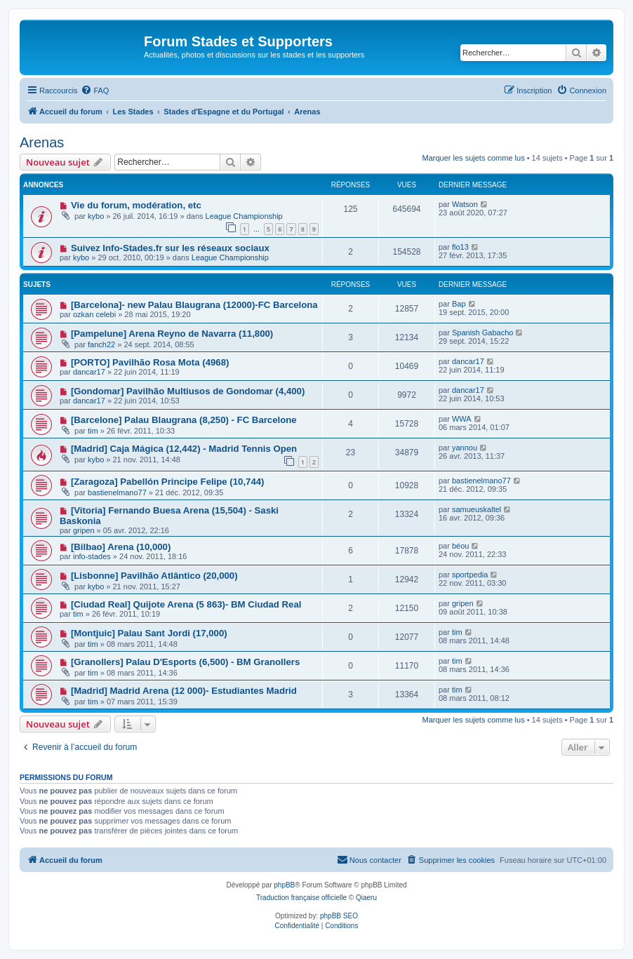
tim (93, 431)
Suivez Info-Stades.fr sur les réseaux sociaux (170, 248)
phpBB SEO (339, 916)
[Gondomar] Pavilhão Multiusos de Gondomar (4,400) (188, 391)
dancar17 (89, 372)
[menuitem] (95, 90)
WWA (462, 419)
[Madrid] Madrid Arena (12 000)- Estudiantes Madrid (184, 690)
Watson (465, 204)
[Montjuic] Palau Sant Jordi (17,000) (149, 633)
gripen (84, 530)
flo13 (460, 247)
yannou (464, 447)
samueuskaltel (476, 509)
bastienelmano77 (117, 492)
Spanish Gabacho (482, 332)
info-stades (92, 556)
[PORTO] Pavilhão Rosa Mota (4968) (150, 362)
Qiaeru (366, 897)
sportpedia (470, 574)
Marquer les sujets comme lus (473, 158)
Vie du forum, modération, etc (136, 205)
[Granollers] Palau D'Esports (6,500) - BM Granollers (185, 662)
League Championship (244, 216)
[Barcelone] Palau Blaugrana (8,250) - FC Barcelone (184, 420)
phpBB (284, 885)
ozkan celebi (94, 314)
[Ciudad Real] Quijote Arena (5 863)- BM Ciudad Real (186, 604)
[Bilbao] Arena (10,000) (121, 547)
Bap (459, 304)
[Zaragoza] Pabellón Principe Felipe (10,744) (168, 481)
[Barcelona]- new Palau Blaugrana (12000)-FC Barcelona (194, 305)
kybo (96, 216)
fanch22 (101, 344)
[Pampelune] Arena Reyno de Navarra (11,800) (172, 333)
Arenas (42, 142)
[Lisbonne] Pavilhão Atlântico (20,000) (154, 575)
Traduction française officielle (301, 897)
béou (460, 546)
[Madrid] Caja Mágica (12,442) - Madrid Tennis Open (184, 448)
